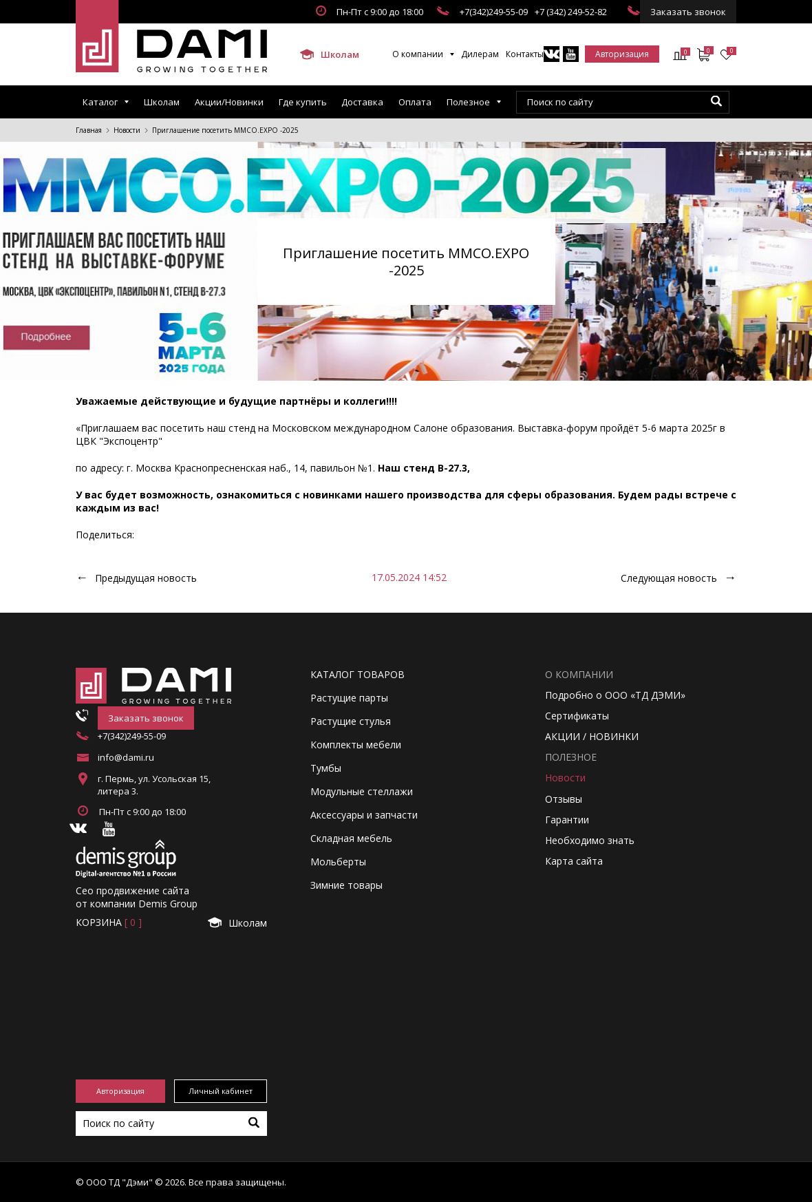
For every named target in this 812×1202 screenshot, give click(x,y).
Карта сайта (574, 860)
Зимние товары (346, 885)
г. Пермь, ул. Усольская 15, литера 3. (154, 784)
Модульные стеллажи (361, 791)
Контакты (525, 54)
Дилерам (480, 54)
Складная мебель (351, 838)
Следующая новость (669, 577)
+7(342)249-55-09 (494, 12)
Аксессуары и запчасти (364, 814)
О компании (417, 54)
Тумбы (325, 767)
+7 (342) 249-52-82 (571, 12)
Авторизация (622, 54)
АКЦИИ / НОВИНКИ (592, 736)
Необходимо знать (589, 840)
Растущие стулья (350, 721)
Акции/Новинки (229, 102)
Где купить (303, 102)
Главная (89, 130)
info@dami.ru (126, 757)
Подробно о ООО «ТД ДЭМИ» (615, 695)
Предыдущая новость (146, 577)
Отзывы (563, 798)
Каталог (100, 102)
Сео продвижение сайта (132, 890)
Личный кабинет (221, 1091)
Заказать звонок (688, 12)
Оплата (414, 102)
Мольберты (338, 861)
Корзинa (109, 922)
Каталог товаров (357, 674)
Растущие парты (349, 697)
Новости (127, 130)
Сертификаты (577, 715)
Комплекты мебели (355, 744)
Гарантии (567, 819)
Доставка (362, 102)
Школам (329, 54)
